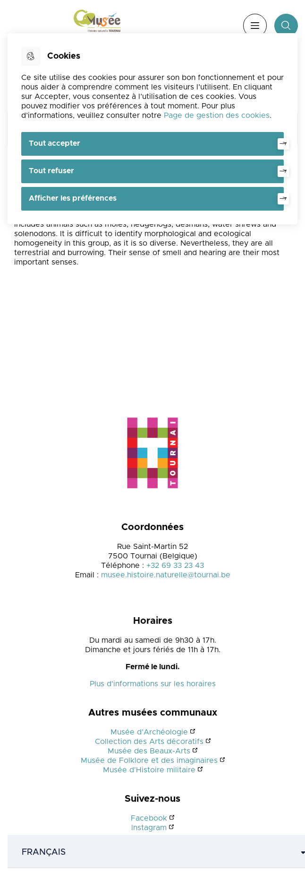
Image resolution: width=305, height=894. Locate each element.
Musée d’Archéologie (149, 732)
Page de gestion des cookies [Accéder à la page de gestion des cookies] (217, 115)
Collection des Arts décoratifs (149, 741)
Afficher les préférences (73, 198)
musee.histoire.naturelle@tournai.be (165, 575)
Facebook (149, 818)
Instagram (149, 828)
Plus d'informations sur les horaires (153, 684)
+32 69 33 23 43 (175, 565)
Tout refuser (51, 171)
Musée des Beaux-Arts (149, 751)
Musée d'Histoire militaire (149, 770)
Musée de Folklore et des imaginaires (149, 760)
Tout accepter (54, 143)
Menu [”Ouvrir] (255, 25)
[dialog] (152, 128)
